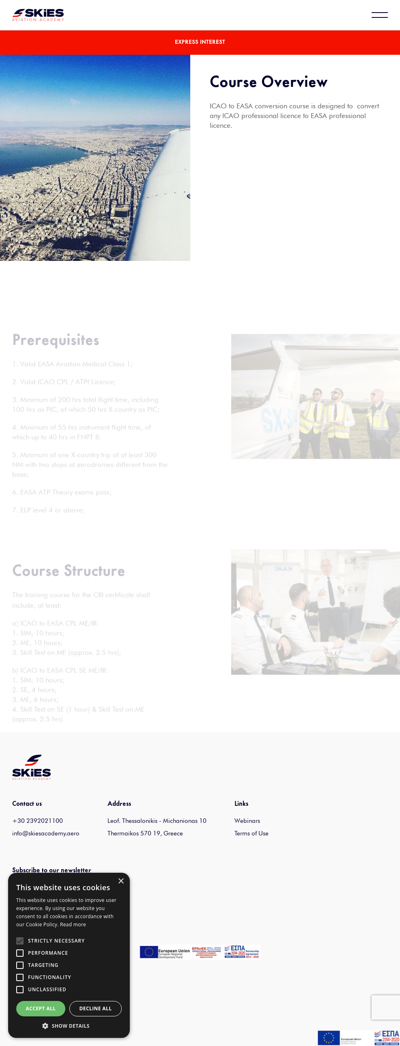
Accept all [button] (41, 1008)
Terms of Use (251, 833)
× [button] (121, 881)
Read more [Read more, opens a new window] (73, 924)
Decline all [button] (96, 1008)
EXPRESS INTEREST (200, 42)
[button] (69, 1026)
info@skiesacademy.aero (46, 833)
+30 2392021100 (37, 820)
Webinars (247, 820)
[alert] (69, 955)
